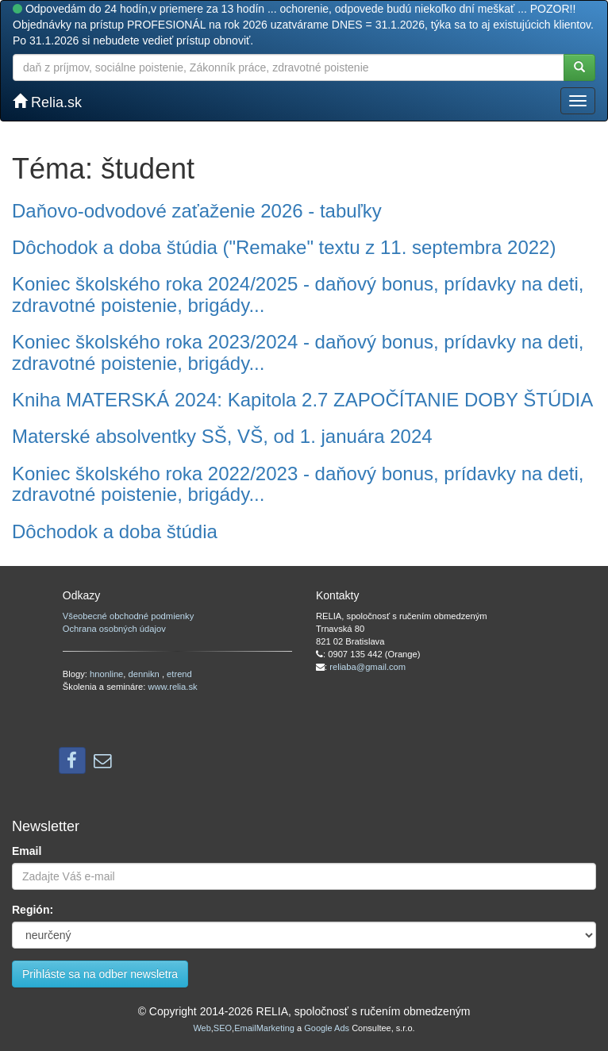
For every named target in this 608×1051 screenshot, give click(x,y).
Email (26, 851)
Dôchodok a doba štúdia (114, 531)
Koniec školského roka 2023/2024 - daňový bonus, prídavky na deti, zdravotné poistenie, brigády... (297, 352)
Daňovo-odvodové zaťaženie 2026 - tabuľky (197, 210)
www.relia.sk (172, 686)
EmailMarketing (264, 1028)
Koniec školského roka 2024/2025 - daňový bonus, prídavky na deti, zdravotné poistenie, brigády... (297, 294)
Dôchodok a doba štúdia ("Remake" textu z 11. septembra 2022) (284, 247)
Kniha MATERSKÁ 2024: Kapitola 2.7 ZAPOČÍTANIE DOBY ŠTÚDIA (302, 399)
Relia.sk (47, 102)
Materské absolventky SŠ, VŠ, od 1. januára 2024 (222, 436)
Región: (32, 909)
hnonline (106, 674)
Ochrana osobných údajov (114, 628)
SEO (223, 1028)
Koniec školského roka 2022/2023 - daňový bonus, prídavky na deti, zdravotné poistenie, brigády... (297, 484)
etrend (179, 674)
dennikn (145, 674)
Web (201, 1028)
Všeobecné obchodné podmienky (128, 616)
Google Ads (326, 1028)
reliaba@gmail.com (367, 667)
